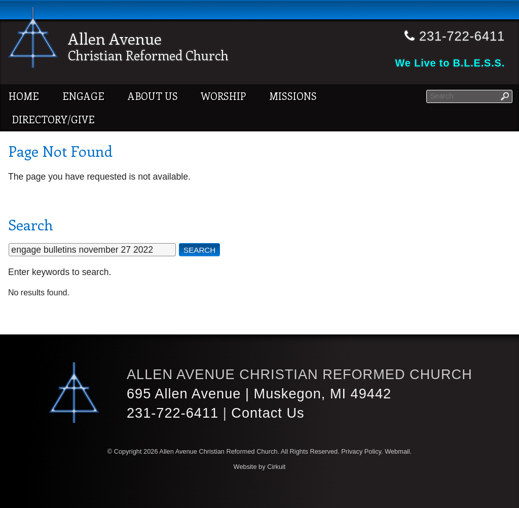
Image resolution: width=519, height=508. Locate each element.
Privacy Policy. (362, 451)
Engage (83, 96)
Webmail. (398, 451)
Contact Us (268, 413)
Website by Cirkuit (260, 466)
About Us (153, 96)
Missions (293, 96)
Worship (223, 96)
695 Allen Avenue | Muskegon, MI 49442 (259, 393)
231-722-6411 (173, 413)
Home (24, 96)
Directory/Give (53, 119)
